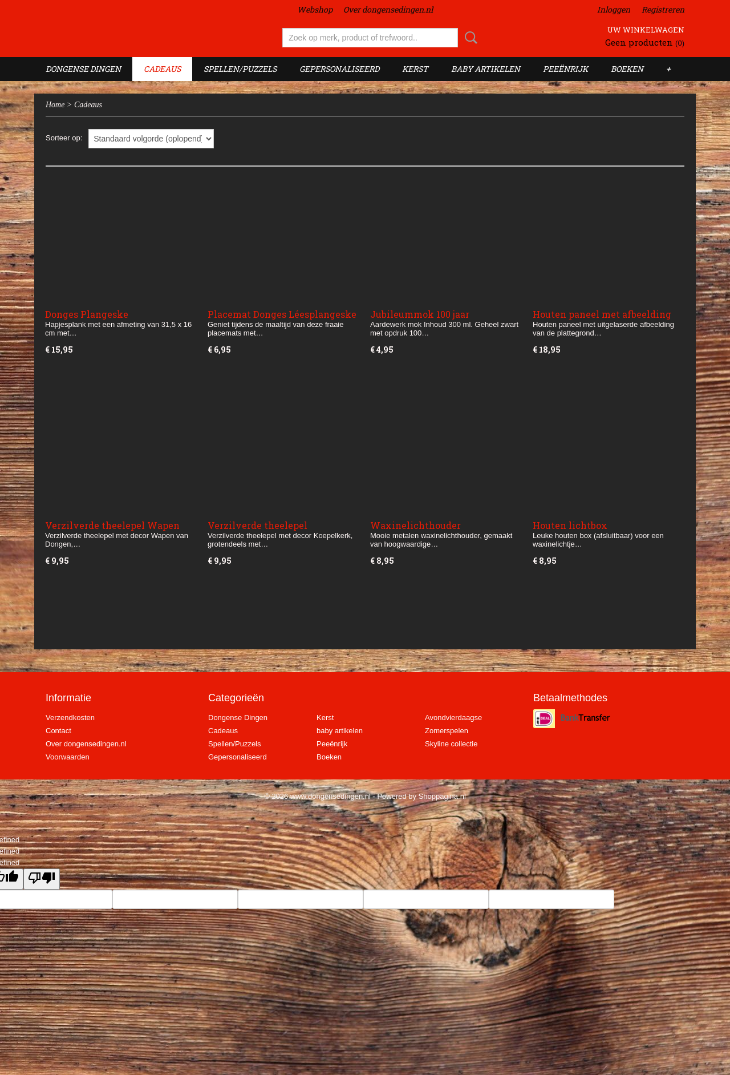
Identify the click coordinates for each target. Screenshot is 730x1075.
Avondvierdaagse (453, 717)
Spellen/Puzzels (240, 68)
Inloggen (613, 9)
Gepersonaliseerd (339, 68)
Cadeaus (162, 68)
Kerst (415, 68)
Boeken (627, 68)
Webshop (314, 9)
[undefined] (41, 879)
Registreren (663, 9)
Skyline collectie (451, 743)
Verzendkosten (70, 717)
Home (55, 104)
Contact (58, 730)
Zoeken (468, 37)
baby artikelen (485, 68)
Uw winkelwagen (645, 30)
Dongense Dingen (83, 68)
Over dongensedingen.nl (388, 9)
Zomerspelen (446, 730)
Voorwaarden (68, 757)
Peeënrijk (565, 68)
